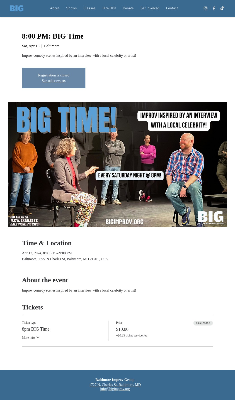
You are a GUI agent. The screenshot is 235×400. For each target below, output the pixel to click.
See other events (54, 81)
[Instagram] (205, 8)
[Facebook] (213, 8)
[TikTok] (222, 8)
